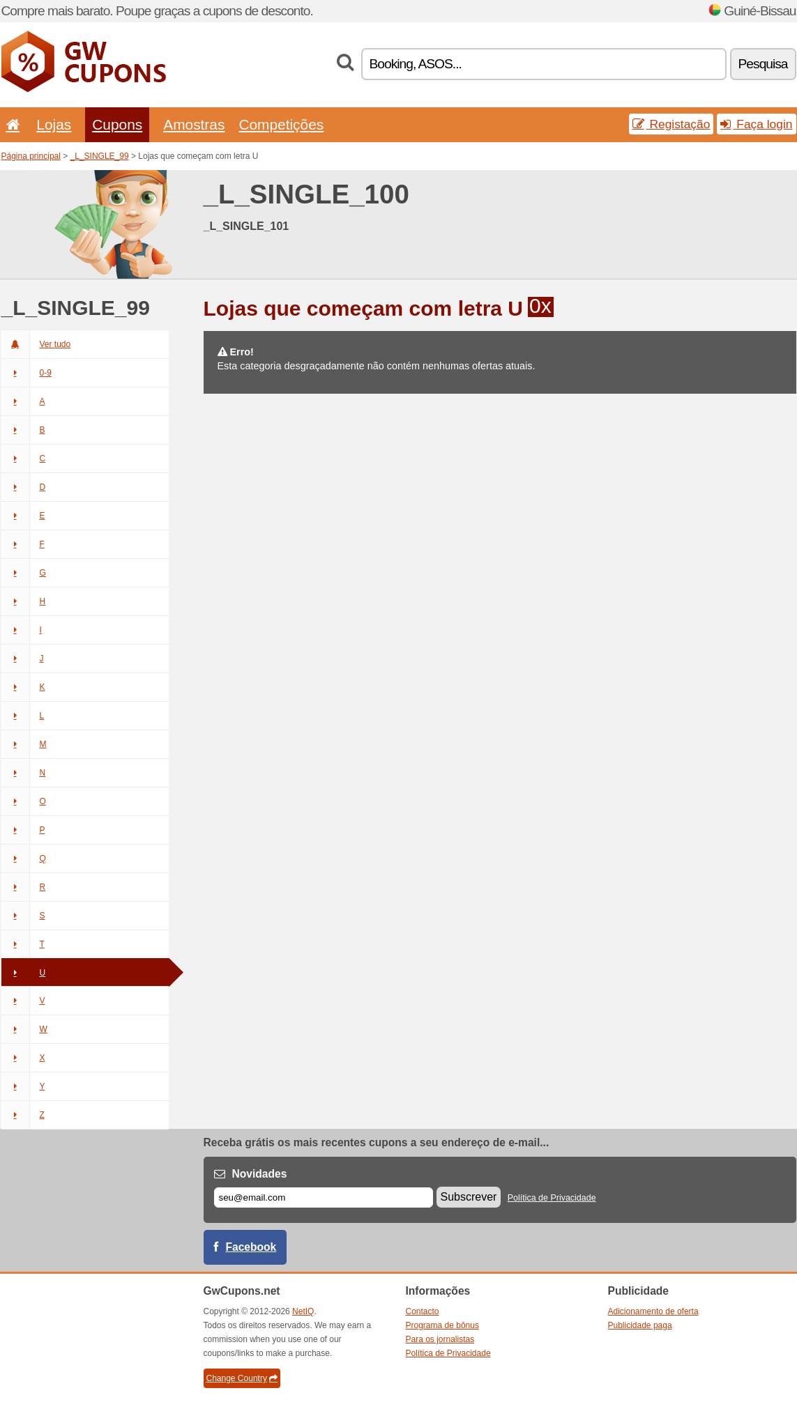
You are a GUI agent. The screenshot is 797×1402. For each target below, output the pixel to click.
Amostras (194, 124)
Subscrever (469, 1197)
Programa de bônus (442, 1325)
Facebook (251, 1247)
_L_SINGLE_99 (99, 156)
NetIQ (303, 1311)
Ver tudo (36, 344)
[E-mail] (323, 1197)
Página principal (31, 156)
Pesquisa (763, 63)
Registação (671, 124)
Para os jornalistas (440, 1339)
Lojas (53, 124)
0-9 (26, 373)
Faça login (756, 124)
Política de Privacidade (552, 1198)
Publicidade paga (640, 1325)
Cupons (117, 124)
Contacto (422, 1311)
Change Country (242, 1378)
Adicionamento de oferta (653, 1311)
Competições (281, 124)
